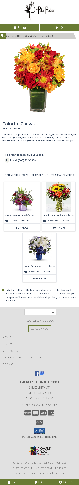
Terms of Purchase (40, 473)
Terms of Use (61, 473)
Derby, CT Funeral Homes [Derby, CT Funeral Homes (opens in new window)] (27, 463)
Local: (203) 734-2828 (39, 398)
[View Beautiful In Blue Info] (39, 248)
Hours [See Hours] (66, 482)
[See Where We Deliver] (39, 328)
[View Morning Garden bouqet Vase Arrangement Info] (58, 197)
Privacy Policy (18, 473)
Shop (20, 27)
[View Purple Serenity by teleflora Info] (22, 197)
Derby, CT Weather (23, 468)
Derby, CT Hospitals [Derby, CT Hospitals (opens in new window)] (55, 463)
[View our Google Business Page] (42, 374)
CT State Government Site (51, 468)
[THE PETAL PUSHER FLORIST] (39, 19)
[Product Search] (40, 312)
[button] (39, 431)
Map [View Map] (39, 482)
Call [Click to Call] (13, 482)
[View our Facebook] (37, 374)
